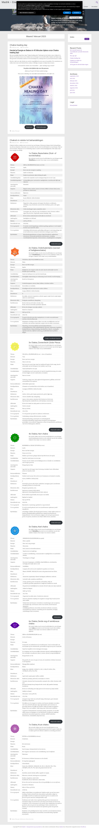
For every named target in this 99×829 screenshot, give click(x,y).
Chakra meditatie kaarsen (53, 338)
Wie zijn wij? (73, 55)
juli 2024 (72, 90)
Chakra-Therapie (15, 131)
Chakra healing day (18, 45)
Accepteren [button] (76, 12)
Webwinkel (57, 617)
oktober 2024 (73, 85)
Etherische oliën (29, 819)
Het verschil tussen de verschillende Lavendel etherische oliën (79, 51)
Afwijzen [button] (67, 12)
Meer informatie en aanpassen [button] (27, 12)
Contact (86, 6)
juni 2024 (72, 92)
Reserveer (29, 127)
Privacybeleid (73, 105)
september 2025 (74, 76)
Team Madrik (25, 47)
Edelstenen (22, 819)
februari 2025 (73, 80)
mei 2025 (72, 78)
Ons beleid (94, 6)
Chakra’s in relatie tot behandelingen (26, 140)
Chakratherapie (41, 127)
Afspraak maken (56, 430)
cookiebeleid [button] (47, 5)
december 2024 (74, 83)
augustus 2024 (74, 88)
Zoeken (72, 37)
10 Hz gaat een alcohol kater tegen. (79, 64)
